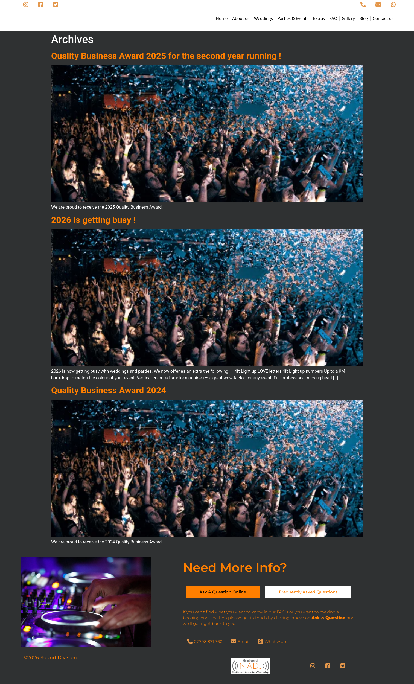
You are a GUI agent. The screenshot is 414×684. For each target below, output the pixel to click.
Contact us (383, 18)
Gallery (348, 18)
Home (222, 18)
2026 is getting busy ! (93, 220)
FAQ (333, 18)
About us (240, 18)
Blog (364, 18)
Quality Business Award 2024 (108, 390)
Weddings (263, 18)
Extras (319, 18)
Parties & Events (293, 18)
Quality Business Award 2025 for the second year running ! (166, 56)
